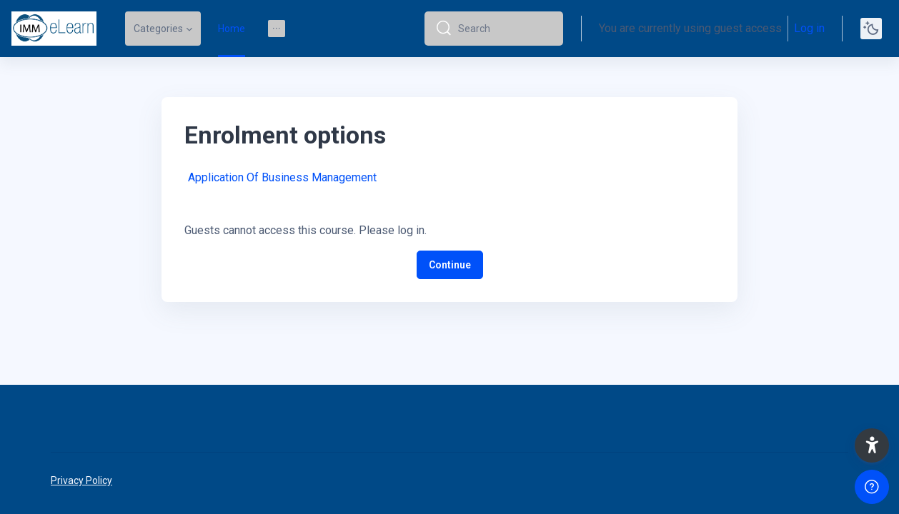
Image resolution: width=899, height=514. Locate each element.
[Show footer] (872, 487)
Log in (809, 28)
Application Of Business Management (282, 177)
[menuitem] (276, 28)
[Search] (505, 28)
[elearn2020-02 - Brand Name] (54, 28)
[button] (872, 445)
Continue (450, 265)
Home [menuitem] (231, 28)
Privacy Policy (81, 480)
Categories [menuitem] (158, 28)
